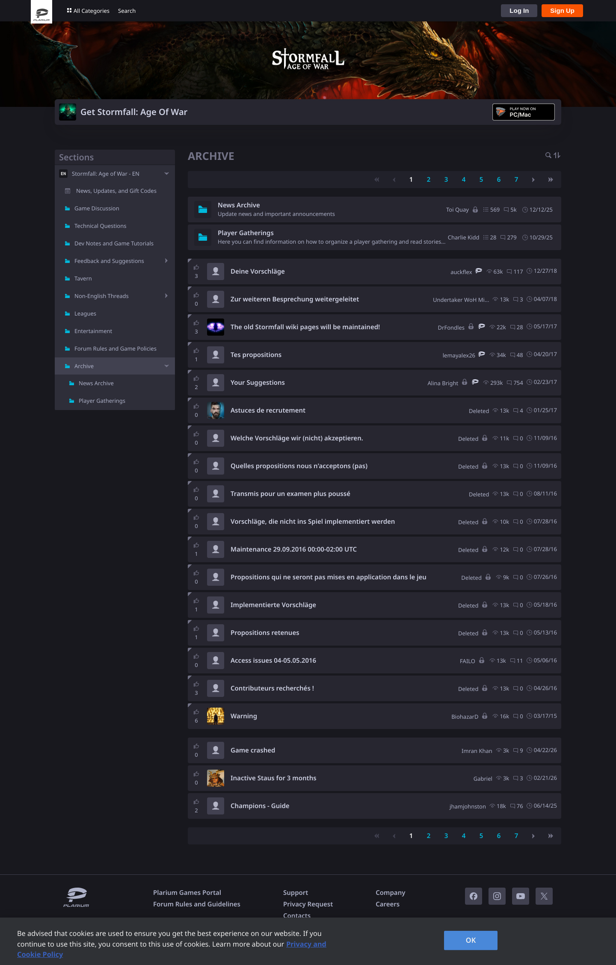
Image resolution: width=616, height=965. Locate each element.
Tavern (83, 278)
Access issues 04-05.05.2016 (273, 660)
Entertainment (93, 331)
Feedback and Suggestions (109, 261)
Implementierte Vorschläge (273, 605)
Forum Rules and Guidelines (196, 904)
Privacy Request (308, 904)
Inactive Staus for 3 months (274, 778)
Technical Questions (100, 226)
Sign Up (562, 10)
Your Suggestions (258, 382)
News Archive (96, 383)
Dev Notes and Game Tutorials (114, 243)
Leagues (85, 313)
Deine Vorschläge (258, 271)
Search (127, 11)
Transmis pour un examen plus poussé (290, 494)
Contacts (297, 916)
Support (295, 892)
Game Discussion (96, 208)
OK (471, 940)
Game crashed (253, 750)
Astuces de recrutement (268, 410)
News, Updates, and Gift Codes (116, 191)
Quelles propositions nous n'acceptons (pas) (299, 466)
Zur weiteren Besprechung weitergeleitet (295, 299)
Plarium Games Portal (187, 892)
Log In (519, 10)
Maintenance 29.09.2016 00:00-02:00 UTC (294, 549)
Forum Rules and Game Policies (115, 348)
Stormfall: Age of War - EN (105, 173)
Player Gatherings (102, 400)
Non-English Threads (101, 296)
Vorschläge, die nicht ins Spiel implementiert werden (313, 521)
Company (390, 892)
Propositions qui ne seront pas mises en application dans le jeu (328, 577)
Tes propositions (256, 355)
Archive (84, 366)
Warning (244, 716)
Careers (388, 904)
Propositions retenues (265, 633)
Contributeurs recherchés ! (272, 688)
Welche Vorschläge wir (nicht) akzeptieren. (297, 438)
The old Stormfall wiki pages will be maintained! (305, 327)
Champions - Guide (260, 806)
